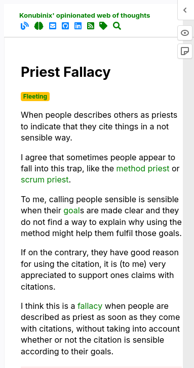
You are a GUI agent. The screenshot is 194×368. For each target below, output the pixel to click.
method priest (143, 168)
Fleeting (35, 96)
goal (71, 210)
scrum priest (44, 179)
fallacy (89, 306)
